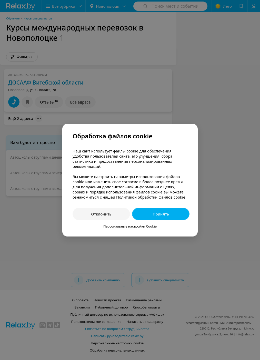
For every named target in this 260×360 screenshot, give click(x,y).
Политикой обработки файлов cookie (150, 197)
